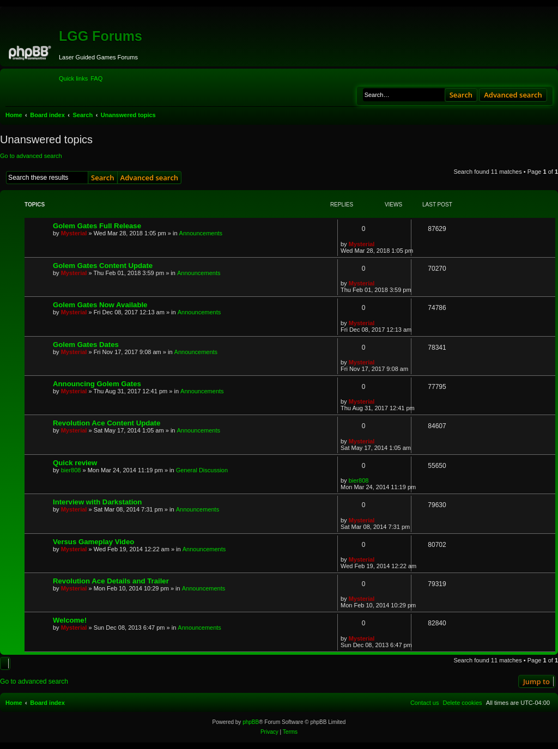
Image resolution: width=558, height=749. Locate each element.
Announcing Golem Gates (97, 384)
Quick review (75, 463)
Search (461, 95)
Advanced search (513, 95)
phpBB (250, 722)
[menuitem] (96, 78)
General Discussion (202, 470)
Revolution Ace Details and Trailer (111, 581)
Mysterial (74, 233)
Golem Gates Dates (86, 344)
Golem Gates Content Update (103, 265)
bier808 (71, 470)
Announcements (201, 233)
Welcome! (70, 620)
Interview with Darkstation (97, 502)
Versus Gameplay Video (93, 542)
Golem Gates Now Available (100, 305)
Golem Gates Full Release (97, 226)
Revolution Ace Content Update (106, 423)
